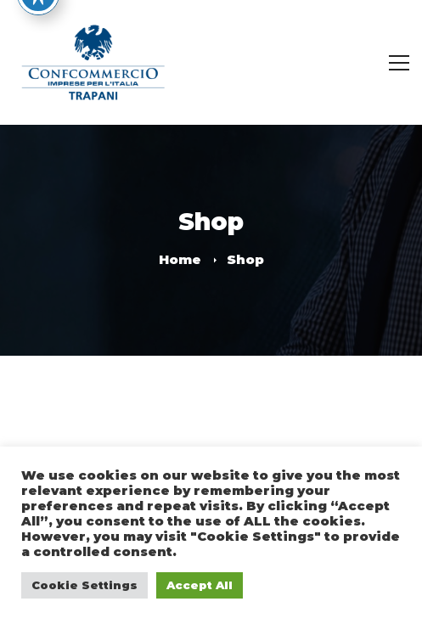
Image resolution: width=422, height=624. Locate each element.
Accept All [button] (199, 585)
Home (180, 259)
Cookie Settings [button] (84, 585)
